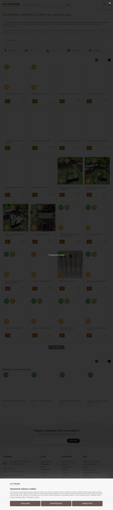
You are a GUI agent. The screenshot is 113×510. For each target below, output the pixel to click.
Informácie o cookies (35, 496)
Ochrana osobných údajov (19, 496)
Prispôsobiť (56, 503)
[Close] (109, 3)
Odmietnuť (86, 503)
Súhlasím (26, 503)
